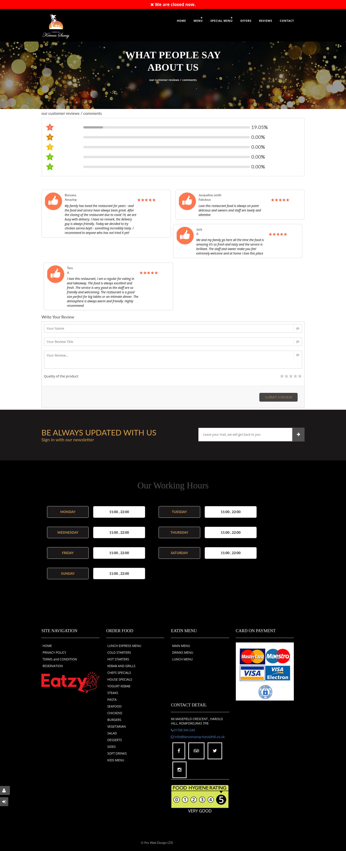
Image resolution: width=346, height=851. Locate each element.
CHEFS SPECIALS (119, 672)
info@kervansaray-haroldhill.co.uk (197, 737)
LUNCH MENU (182, 659)
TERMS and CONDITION (60, 659)
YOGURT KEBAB (118, 686)
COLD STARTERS (119, 652)
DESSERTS (114, 740)
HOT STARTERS (118, 659)
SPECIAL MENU (221, 21)
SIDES (111, 746)
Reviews (265, 21)
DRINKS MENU (182, 652)
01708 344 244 (183, 730)
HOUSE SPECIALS (119, 679)
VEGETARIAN (116, 726)
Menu (198, 21)
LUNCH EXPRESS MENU (124, 646)
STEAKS (112, 693)
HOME (47, 646)
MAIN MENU (181, 646)
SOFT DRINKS (117, 753)
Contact (287, 21)
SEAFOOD (114, 706)
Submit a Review (278, 397)
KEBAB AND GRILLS (121, 666)
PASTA (112, 699)
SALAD (112, 733)
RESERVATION (53, 666)
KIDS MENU (115, 760)
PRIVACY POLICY (54, 652)
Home (181, 21)
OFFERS (245, 21)
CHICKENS (114, 713)
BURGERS (114, 720)
